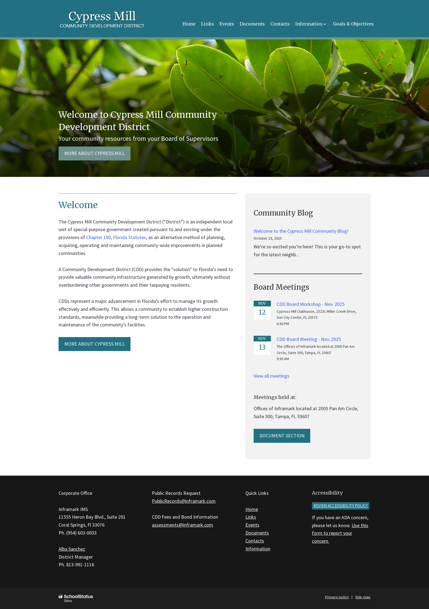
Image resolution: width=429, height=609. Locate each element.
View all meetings (271, 376)
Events (252, 525)
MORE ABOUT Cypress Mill (94, 344)
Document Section (282, 435)
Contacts (254, 541)
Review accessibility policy (341, 505)
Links (250, 517)
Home (251, 509)
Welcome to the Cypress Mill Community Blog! (301, 231)
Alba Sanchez (72, 549)
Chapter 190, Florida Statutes (116, 237)
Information (257, 548)
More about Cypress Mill (94, 153)
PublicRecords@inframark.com (184, 501)
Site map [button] (362, 597)
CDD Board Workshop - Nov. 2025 (310, 304)
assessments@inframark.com (182, 525)
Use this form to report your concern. (340, 533)
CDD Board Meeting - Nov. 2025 (309, 339)
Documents (257, 533)
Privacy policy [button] (337, 597)
